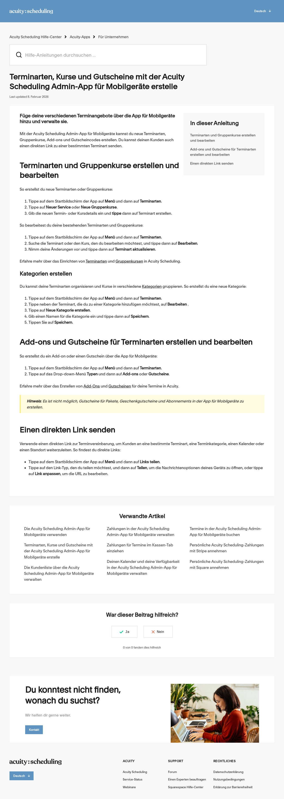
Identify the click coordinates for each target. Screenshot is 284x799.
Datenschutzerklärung (228, 772)
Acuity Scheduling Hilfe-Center (35, 37)
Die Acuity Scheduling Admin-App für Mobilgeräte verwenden (57, 531)
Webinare (129, 787)
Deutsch (262, 11)
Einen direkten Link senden (211, 163)
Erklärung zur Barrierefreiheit (232, 787)
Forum (172, 772)
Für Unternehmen (113, 37)
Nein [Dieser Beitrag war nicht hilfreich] (161, 631)
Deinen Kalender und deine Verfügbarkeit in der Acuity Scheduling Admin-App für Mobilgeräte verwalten (143, 567)
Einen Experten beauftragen (187, 779)
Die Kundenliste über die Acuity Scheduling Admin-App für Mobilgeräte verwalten (59, 573)
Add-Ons (91, 386)
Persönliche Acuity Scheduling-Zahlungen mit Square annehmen (227, 564)
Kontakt (34, 729)
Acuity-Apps (79, 37)
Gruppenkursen (129, 261)
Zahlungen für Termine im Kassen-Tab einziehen (140, 548)
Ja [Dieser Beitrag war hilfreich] (126, 631)
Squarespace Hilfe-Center (185, 787)
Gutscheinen (119, 386)
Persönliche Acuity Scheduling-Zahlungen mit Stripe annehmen (227, 548)
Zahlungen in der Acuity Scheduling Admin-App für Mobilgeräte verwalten (140, 531)
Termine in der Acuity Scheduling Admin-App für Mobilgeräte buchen (226, 531)
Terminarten (96, 261)
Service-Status (132, 779)
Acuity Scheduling (135, 772)
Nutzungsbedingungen (229, 779)
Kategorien (152, 286)
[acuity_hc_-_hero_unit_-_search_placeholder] (108, 54)
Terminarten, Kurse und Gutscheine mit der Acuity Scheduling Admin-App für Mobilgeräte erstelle (58, 551)
